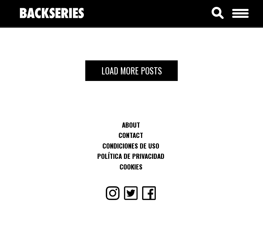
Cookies (131, 166)
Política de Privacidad (130, 156)
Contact (130, 135)
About (131, 124)
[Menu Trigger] (240, 12)
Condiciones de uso (130, 145)
